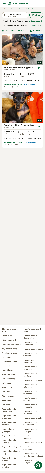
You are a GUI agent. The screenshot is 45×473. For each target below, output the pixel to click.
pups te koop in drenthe (9, 423)
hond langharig (8, 379)
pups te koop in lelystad (9, 466)
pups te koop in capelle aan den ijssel (33, 455)
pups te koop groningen (8, 430)
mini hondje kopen (10, 353)
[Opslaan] (39, 68)
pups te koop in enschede (30, 448)
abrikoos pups (8, 396)
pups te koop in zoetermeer (30, 423)
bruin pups (6, 357)
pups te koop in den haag (11, 452)
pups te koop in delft (32, 442)
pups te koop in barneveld (30, 368)
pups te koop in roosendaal (9, 410)
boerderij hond (8, 374)
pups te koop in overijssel (30, 412)
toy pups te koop (9, 349)
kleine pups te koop (11, 340)
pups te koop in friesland (30, 374)
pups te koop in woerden (30, 354)
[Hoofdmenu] (4, 3)
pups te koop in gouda (12, 447)
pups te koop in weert (11, 436)
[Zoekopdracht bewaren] (38, 465)
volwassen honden (10, 362)
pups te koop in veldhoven (30, 392)
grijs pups (6, 383)
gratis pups (7, 336)
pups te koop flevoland (29, 361)
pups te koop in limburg (9, 441)
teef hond (6, 400)
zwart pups (7, 387)
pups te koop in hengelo (30, 461)
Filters (36, 15)
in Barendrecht (35, 21)
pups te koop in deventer (30, 399)
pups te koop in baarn (33, 349)
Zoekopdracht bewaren (14, 31)
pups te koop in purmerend (30, 343)
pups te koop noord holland (32, 330)
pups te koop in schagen (30, 437)
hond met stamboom (11, 344)
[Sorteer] (36, 30)
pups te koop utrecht (32, 418)
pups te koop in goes (32, 380)
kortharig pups (8, 366)
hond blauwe (8, 370)
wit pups (6, 392)
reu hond (6, 405)
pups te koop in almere (9, 459)
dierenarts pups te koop (10, 330)
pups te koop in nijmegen (30, 430)
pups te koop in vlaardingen (30, 337)
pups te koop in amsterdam (9, 417)
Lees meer (36, 25)
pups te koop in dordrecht (30, 406)
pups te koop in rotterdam (30, 386)
